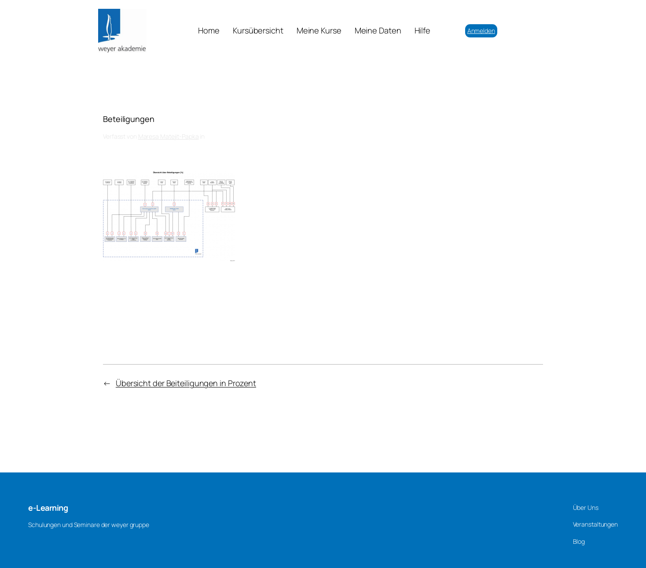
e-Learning (48, 507)
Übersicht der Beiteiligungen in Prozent (186, 383)
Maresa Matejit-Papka (168, 136)
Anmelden (481, 30)
